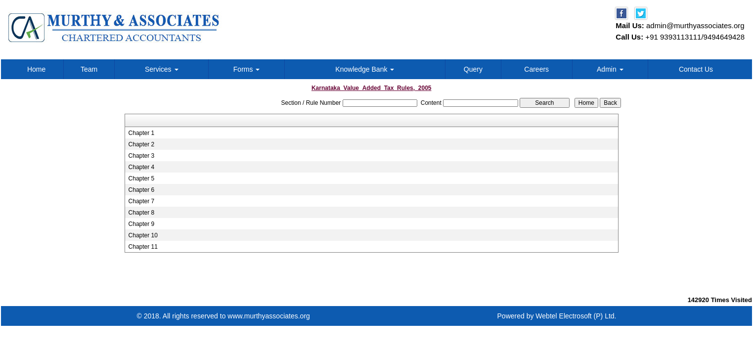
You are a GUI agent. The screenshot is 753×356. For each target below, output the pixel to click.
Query (473, 69)
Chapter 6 (142, 189)
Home (36, 69)
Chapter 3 (142, 155)
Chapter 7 (142, 201)
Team (89, 69)
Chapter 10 (143, 235)
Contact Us (696, 69)
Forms (246, 69)
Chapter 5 (142, 178)
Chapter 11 (143, 246)
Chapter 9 (142, 224)
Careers (536, 69)
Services (161, 69)
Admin (610, 69)
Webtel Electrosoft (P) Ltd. (575, 316)
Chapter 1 (142, 133)
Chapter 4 (142, 167)
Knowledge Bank (364, 69)
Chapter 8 (142, 212)
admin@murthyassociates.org (695, 25)
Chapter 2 (142, 144)
